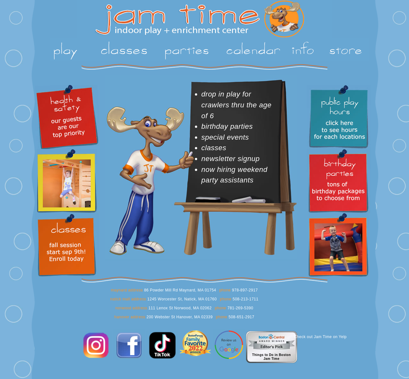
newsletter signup (230, 159)
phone (225, 290)
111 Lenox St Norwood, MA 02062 (179, 308)
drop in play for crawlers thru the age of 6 (236, 105)
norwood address (131, 308)
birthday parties (227, 126)
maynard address (127, 290)
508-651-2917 (240, 317)
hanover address (129, 317)
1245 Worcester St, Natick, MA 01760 (181, 299)
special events (225, 137)
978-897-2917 (244, 290)
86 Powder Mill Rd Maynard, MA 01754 (179, 290)
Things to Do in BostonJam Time (271, 356)
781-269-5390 (239, 308)
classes (213, 148)
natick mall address (128, 299)
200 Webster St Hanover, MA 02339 (179, 317)
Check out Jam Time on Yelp (320, 337)
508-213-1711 (245, 299)
